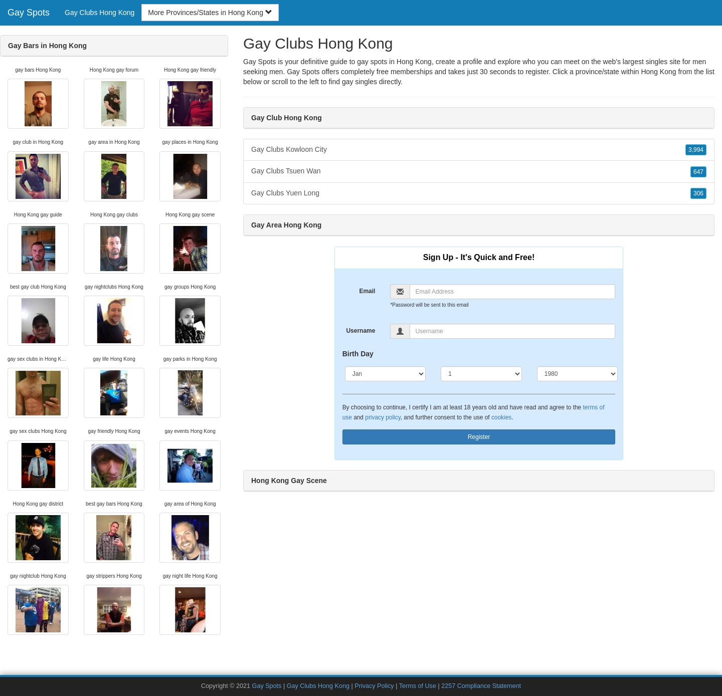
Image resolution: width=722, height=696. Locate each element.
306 (698, 193)
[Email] (512, 291)
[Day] (481, 373)
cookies (501, 417)
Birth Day (358, 354)
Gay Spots (29, 13)
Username (360, 330)
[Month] (385, 373)
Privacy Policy (374, 685)
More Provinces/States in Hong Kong (210, 13)
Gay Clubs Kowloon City (478, 149)
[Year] (577, 373)
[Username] (512, 331)
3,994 (695, 149)
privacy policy (382, 417)
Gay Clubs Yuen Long (478, 193)
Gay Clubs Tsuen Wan (478, 171)
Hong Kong (658, 72)
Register (479, 436)
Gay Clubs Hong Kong (99, 13)
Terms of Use (417, 685)
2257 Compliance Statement (481, 685)
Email (367, 291)
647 (698, 171)
